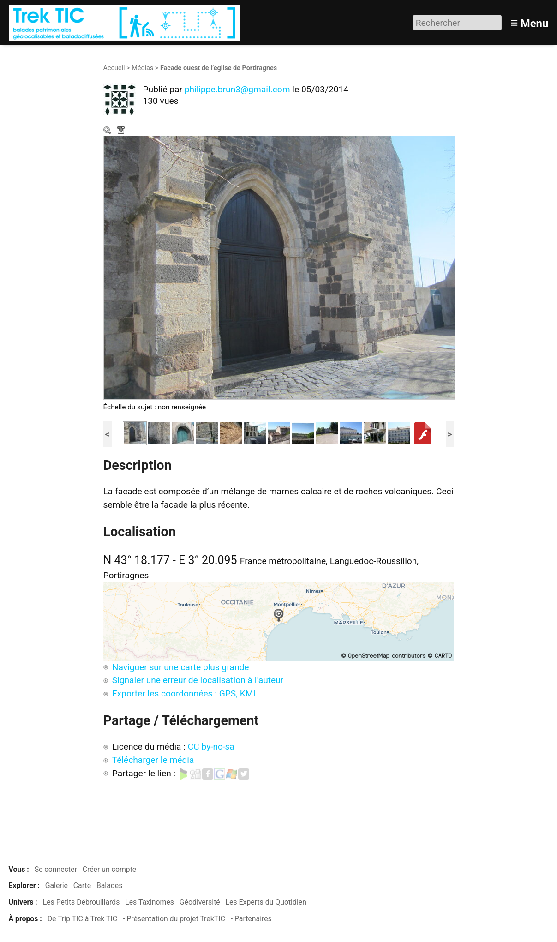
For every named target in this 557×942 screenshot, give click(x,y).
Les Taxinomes (149, 902)
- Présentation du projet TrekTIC (174, 918)
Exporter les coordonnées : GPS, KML (185, 693)
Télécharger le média (121, 131)
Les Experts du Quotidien (266, 902)
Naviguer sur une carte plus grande (180, 667)
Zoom (108, 131)
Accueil (114, 68)
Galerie (56, 885)
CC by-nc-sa (211, 746)
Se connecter (56, 869)
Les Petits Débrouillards (81, 902)
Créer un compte (110, 869)
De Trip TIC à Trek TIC (82, 918)
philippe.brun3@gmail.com (237, 89)
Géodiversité (200, 902)
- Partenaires (251, 918)
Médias (142, 68)
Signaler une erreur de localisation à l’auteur (198, 680)
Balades (109, 885)
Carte (82, 885)
